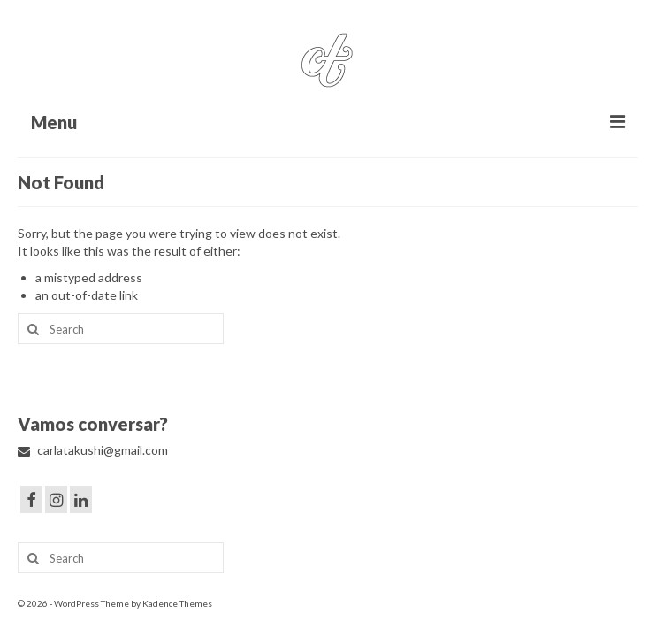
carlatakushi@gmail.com (93, 449)
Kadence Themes (177, 603)
